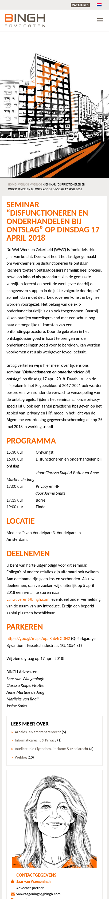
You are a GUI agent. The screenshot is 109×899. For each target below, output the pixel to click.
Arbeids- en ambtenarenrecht (38, 732)
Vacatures (80, 5)
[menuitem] (99, 4)
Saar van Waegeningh (33, 881)
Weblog (23, 184)
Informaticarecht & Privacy (35, 740)
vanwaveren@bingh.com (27, 599)
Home (12, 184)
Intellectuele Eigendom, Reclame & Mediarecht (51, 749)
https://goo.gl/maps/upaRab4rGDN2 (38, 638)
